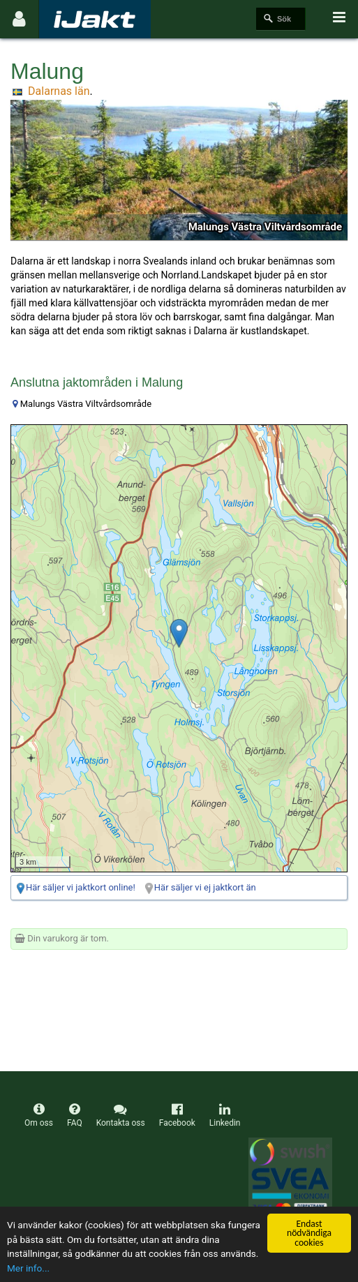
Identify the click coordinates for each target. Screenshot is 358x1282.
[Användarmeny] (19, 19)
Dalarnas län (58, 91)
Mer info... (28, 1268)
